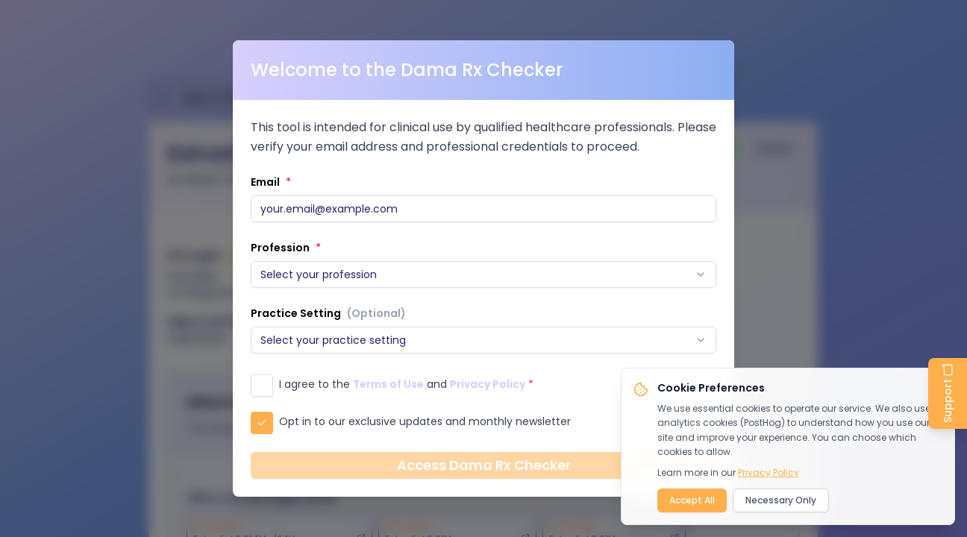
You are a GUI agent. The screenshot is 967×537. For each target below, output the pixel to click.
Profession (286, 247)
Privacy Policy (487, 384)
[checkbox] (262, 385)
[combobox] (483, 274)
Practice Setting (328, 313)
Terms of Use (388, 384)
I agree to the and (406, 384)
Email (271, 182)
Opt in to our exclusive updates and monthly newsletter (425, 421)
